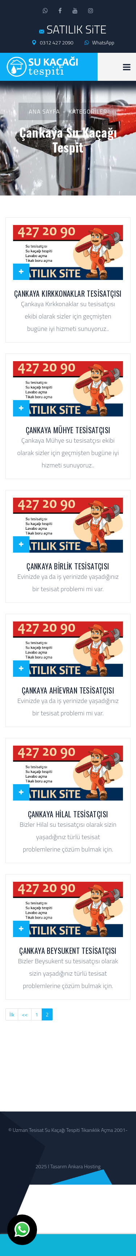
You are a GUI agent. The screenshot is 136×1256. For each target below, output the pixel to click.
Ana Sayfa (44, 111)
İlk (11, 1014)
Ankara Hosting (84, 1166)
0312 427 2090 (52, 43)
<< (25, 1014)
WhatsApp (99, 42)
